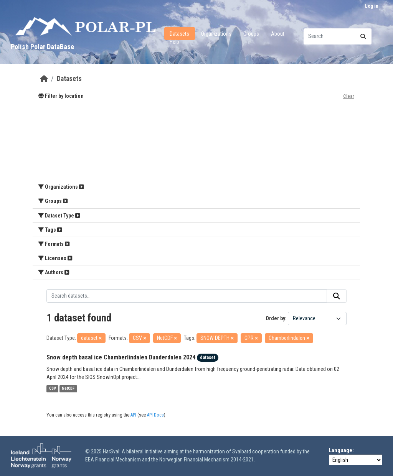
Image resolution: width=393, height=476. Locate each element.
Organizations (216, 34)
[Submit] (363, 36)
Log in (371, 6)
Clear (348, 96)
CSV (52, 388)
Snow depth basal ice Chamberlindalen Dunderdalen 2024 (120, 357)
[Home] (44, 78)
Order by (275, 318)
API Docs (155, 415)
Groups (251, 34)
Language (340, 450)
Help (174, 42)
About (277, 34)
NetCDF (68, 388)
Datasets (179, 34)
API (133, 415)
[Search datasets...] (338, 36)
